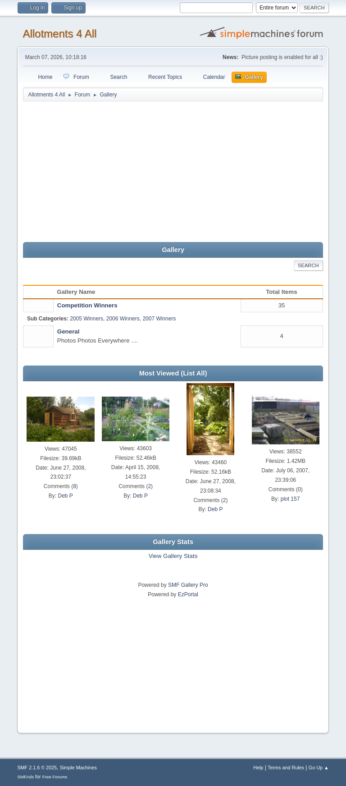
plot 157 (290, 499)
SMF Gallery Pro (188, 585)
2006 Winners (123, 318)
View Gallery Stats (173, 556)
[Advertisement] (173, 172)
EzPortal (188, 594)
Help (258, 767)
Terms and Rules (286, 767)
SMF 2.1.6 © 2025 (37, 767)
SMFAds (25, 776)
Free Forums (55, 776)
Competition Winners (87, 305)
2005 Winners (86, 318)
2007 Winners (159, 318)
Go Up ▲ (319, 767)
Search (308, 265)
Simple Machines (78, 767)
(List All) (194, 373)
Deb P (65, 496)
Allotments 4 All (59, 33)
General (68, 331)
